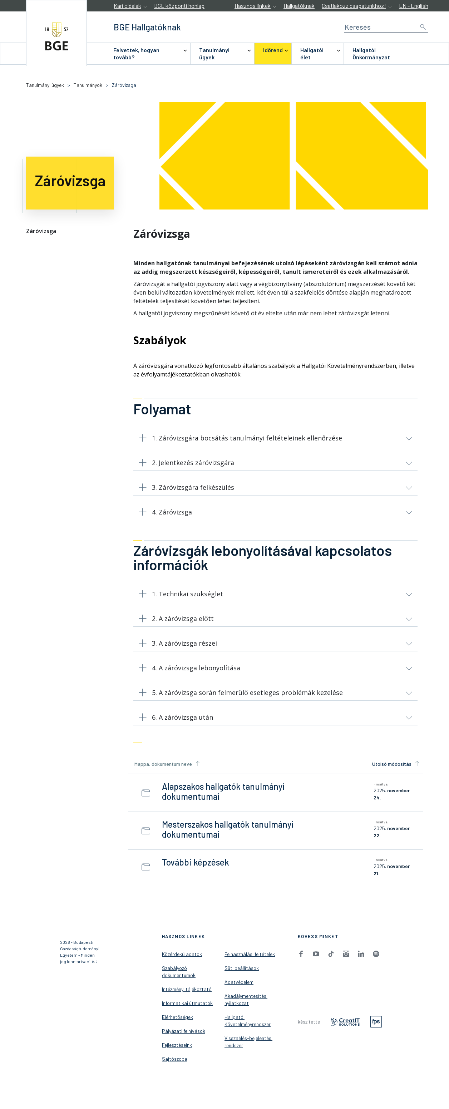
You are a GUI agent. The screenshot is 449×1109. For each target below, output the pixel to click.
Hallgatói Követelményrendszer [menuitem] (247, 1028)
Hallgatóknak (299, 5)
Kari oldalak (127, 5)
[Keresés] (386, 27)
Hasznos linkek (253, 5)
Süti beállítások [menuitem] (241, 975)
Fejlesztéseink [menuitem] (177, 1052)
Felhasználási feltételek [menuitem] (249, 961)
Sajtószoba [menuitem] (174, 1066)
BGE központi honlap (179, 5)
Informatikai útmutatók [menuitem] (187, 1010)
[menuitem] (147, 53)
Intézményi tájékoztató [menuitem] (187, 997)
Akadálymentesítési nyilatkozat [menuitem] (245, 1007)
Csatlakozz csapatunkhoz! (354, 5)
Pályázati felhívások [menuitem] (183, 1038)
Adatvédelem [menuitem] (238, 989)
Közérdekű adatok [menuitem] (182, 961)
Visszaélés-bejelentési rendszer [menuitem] (248, 1049)
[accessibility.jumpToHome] (56, 33)
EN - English (413, 5)
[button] (275, 439)
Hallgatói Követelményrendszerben (348, 366)
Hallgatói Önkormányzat (371, 53)
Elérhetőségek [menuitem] (177, 1024)
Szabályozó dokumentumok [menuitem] (179, 979)
